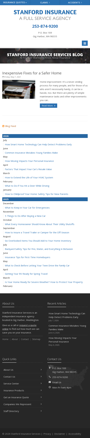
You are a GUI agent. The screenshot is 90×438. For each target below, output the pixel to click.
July (5, 140)
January (7, 189)
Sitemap (36, 339)
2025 (6, 199)
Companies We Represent (23, 404)
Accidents (75, 2)
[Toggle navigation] (85, 43)
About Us (23, 369)
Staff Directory (23, 411)
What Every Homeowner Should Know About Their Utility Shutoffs (39, 224)
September (9, 228)
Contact (25, 339)
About (15, 339)
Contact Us (23, 376)
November (8, 211)
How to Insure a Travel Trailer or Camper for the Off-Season (37, 232)
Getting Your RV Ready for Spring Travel (26, 273)
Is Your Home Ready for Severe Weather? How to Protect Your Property (44, 282)
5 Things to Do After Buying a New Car (25, 215)
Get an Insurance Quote (23, 397)
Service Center (23, 383)
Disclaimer (59, 433)
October (7, 219)
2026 (6, 135)
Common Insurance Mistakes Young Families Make (31, 152)
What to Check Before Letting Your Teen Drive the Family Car (37, 265)
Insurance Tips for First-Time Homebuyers (27, 257)
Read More (48, 105)
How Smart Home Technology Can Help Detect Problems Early (38, 144)
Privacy (47, 433)
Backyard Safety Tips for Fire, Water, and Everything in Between (39, 248)
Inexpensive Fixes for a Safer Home (31, 72)
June (5, 148)
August (7, 236)
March (6, 173)
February (8, 181)
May (5, 156)
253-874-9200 (60, 377)
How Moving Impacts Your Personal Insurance (29, 160)
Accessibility (74, 433)
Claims (45, 2)
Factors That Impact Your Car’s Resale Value (28, 169)
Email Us (56, 382)
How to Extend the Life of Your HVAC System (29, 177)
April (5, 165)
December (8, 203)
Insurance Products (23, 390)
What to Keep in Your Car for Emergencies (27, 207)
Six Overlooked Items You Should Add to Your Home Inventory (38, 240)
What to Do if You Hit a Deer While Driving (27, 185)
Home (5, 339)
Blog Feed (9, 126)
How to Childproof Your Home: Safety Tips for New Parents (36, 194)
